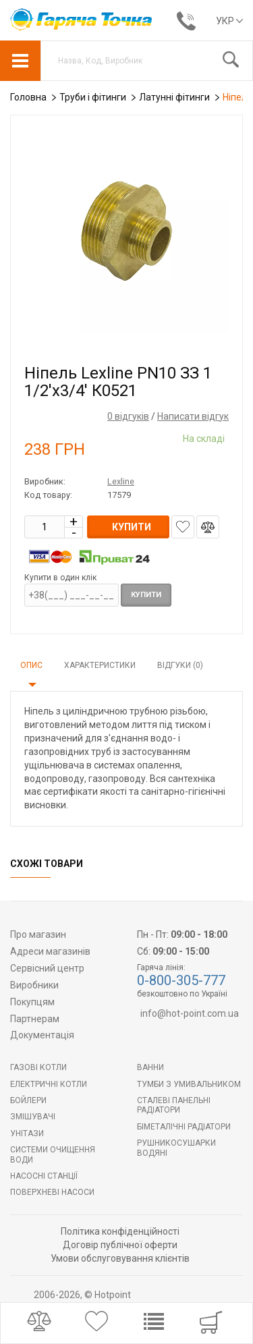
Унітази (27, 1133)
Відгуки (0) (180, 665)
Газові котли (38, 1067)
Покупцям (32, 1002)
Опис (31, 665)
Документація (42, 1035)
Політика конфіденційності (120, 1231)
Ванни (150, 1067)
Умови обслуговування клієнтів (120, 1258)
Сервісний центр (47, 968)
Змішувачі (32, 1116)
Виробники (34, 985)
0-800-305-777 (181, 980)
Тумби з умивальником (189, 1084)
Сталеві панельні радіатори (173, 1105)
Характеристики (100, 665)
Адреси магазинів (50, 951)
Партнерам (34, 1018)
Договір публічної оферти (120, 1244)
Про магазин (38, 934)
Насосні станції (44, 1176)
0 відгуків (128, 416)
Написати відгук (193, 416)
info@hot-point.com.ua (189, 1013)
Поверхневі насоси (52, 1192)
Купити (146, 594)
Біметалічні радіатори (184, 1126)
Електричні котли (48, 1084)
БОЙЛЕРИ (28, 1100)
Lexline (120, 481)
